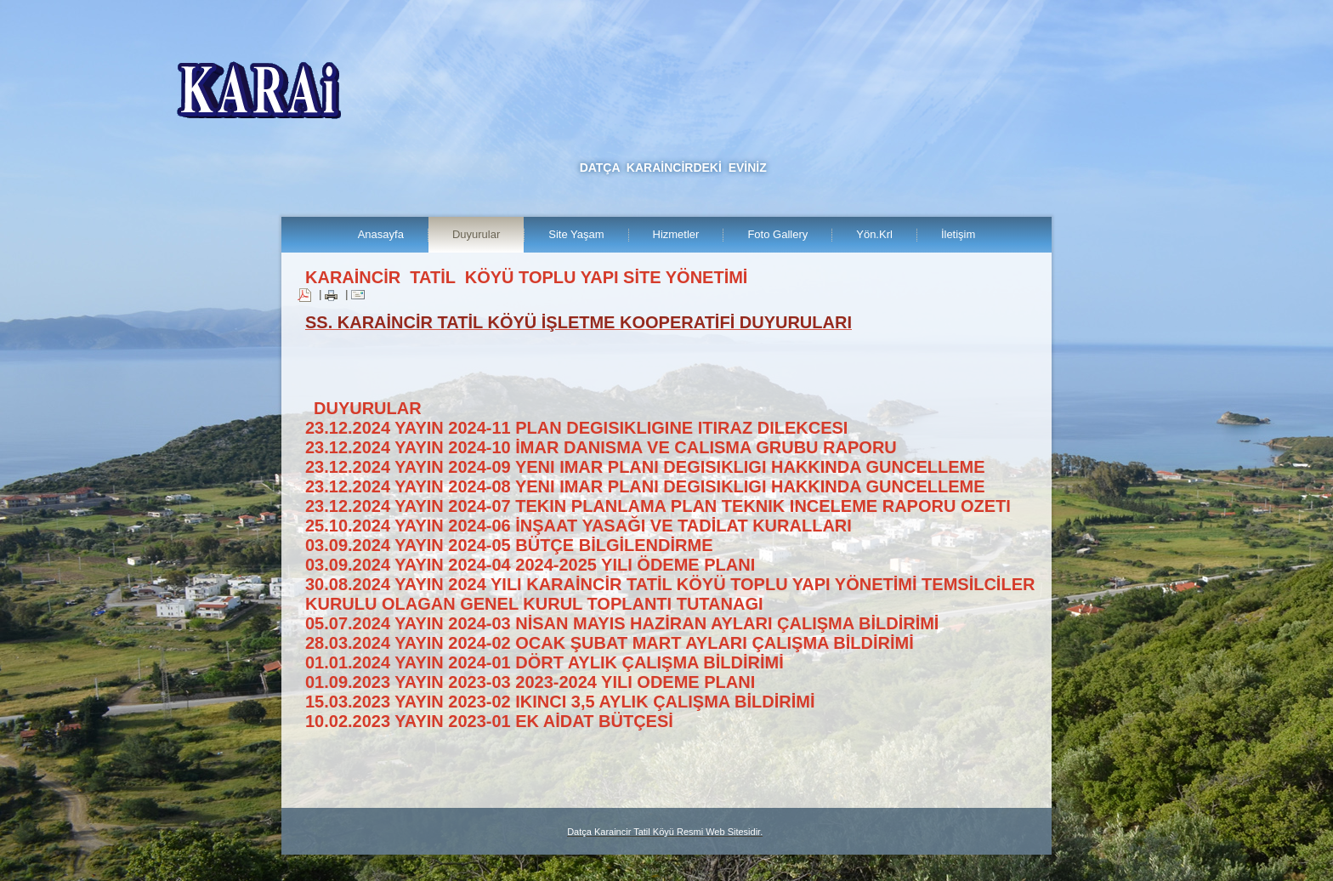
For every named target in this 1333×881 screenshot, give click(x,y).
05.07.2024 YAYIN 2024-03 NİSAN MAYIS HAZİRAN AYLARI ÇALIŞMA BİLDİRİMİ (622, 623)
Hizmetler (676, 234)
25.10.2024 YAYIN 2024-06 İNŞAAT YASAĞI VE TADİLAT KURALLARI (578, 525)
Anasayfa (381, 234)
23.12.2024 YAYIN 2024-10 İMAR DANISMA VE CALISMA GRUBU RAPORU (601, 447)
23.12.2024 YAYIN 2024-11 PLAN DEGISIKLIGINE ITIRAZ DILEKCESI (576, 427)
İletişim (958, 234)
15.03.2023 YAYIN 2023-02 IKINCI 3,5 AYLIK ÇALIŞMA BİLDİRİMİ (560, 701)
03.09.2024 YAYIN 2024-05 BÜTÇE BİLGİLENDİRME (508, 545)
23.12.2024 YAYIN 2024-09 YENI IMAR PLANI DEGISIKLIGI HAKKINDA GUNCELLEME (645, 467)
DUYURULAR (368, 408)
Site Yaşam (576, 234)
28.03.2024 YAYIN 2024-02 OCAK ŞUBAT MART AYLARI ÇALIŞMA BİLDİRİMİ (609, 643)
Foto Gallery (777, 234)
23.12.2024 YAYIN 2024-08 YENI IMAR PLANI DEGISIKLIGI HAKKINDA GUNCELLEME (645, 486)
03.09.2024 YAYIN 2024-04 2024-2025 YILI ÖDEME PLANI (530, 564)
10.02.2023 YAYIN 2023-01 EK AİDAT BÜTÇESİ (489, 721)
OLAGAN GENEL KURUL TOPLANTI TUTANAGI (572, 603)
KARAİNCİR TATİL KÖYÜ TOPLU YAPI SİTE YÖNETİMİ (526, 277)
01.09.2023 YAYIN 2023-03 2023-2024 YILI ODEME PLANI (530, 682)
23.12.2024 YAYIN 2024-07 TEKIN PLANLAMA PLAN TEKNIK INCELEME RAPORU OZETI (658, 506)
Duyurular (476, 234)
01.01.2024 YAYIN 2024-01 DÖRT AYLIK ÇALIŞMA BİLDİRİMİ (544, 662)
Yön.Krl (874, 234)
